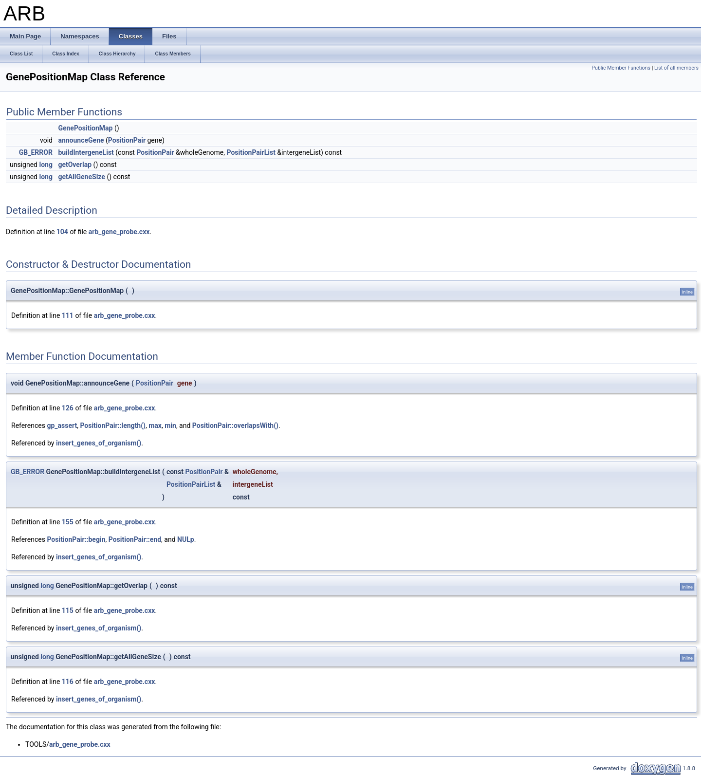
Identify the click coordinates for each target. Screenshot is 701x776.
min (170, 425)
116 (68, 681)
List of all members (676, 68)
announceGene (81, 140)
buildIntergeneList (85, 152)
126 (68, 408)
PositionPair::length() (113, 425)
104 (62, 232)
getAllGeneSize (81, 177)
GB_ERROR (36, 152)
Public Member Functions (620, 68)
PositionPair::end (135, 539)
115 (68, 610)
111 (68, 315)
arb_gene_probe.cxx (119, 232)
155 (68, 522)
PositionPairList (250, 152)
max (155, 425)
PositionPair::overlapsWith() (235, 425)
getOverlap (75, 164)
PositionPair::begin (76, 539)
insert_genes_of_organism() (98, 443)
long (45, 164)
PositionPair (127, 140)
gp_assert (62, 425)
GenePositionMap (85, 128)
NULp (185, 539)
